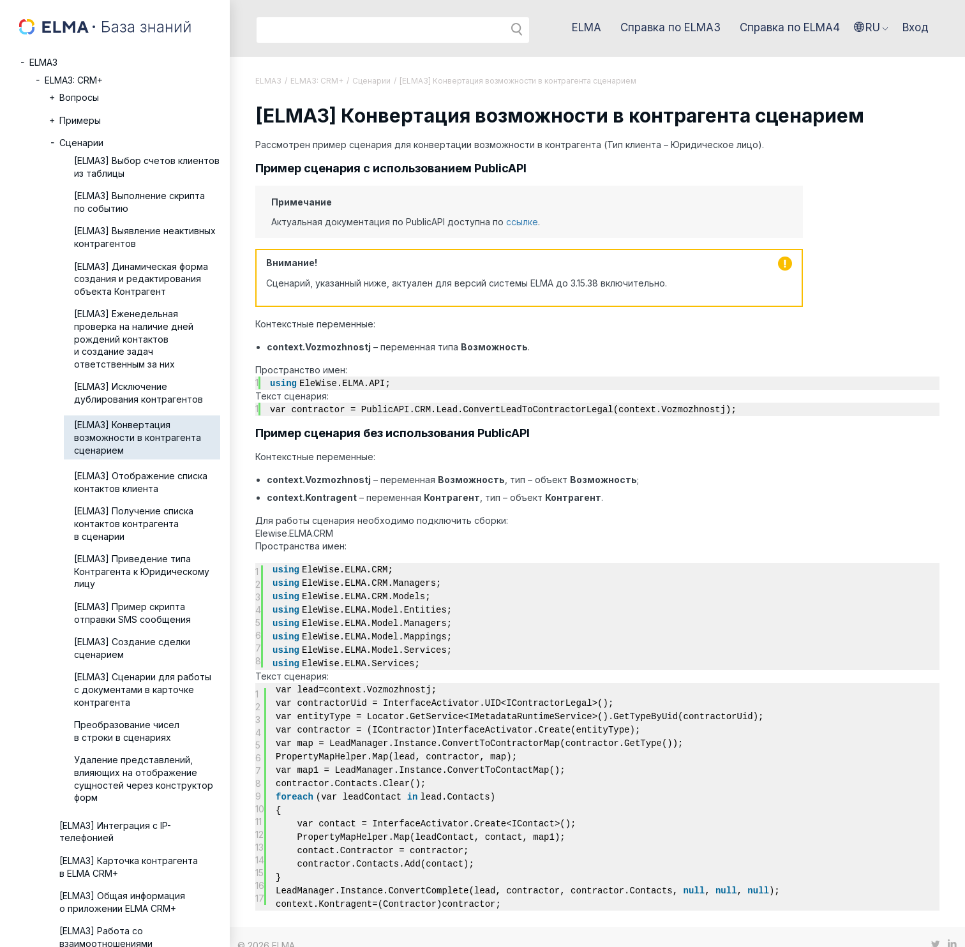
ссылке (522, 221)
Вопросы (79, 97)
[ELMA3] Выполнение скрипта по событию (139, 202)
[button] (871, 27)
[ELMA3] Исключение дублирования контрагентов (138, 393)
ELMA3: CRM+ (74, 80)
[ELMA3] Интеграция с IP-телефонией (115, 832)
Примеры (80, 120)
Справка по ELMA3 (670, 27)
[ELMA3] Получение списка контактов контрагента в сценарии (133, 523)
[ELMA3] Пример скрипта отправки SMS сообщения (132, 613)
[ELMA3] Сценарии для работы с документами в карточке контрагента (142, 689)
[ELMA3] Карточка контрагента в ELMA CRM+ (128, 867)
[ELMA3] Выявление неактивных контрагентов (145, 237)
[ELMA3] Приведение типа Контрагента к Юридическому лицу (141, 571)
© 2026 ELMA (266, 928)
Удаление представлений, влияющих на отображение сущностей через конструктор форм (143, 778)
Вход (915, 27)
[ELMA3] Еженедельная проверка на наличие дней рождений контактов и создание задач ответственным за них (133, 338)
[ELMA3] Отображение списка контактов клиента (140, 482)
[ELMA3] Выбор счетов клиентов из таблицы (147, 167)
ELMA (586, 27)
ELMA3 (43, 62)
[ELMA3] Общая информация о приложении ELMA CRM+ (122, 902)
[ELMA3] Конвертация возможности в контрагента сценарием (137, 437)
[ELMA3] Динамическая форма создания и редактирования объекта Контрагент (141, 279)
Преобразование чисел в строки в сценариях (126, 731)
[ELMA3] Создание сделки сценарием (132, 648)
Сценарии (81, 142)
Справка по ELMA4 (790, 27)
